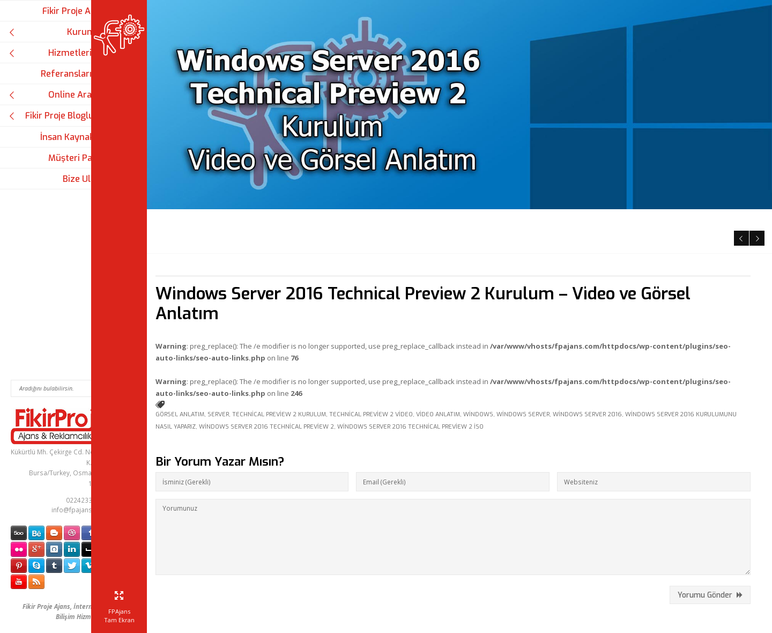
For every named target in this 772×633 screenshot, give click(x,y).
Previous (739, 179)
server (258, 358)
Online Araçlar (58, 94)
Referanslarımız (74, 73)
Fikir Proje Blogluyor (58, 115)
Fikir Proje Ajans (74, 11)
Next (755, 179)
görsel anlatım (219, 358)
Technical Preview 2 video (410, 358)
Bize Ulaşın (85, 179)
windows (518, 358)
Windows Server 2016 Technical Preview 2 (348, 370)
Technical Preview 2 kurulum (319, 358)
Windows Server (562, 358)
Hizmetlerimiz (58, 52)
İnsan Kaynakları (73, 137)
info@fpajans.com (79, 509)
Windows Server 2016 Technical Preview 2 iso (492, 370)
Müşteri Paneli (77, 158)
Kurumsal (58, 32)
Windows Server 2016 (627, 358)
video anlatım (478, 358)
